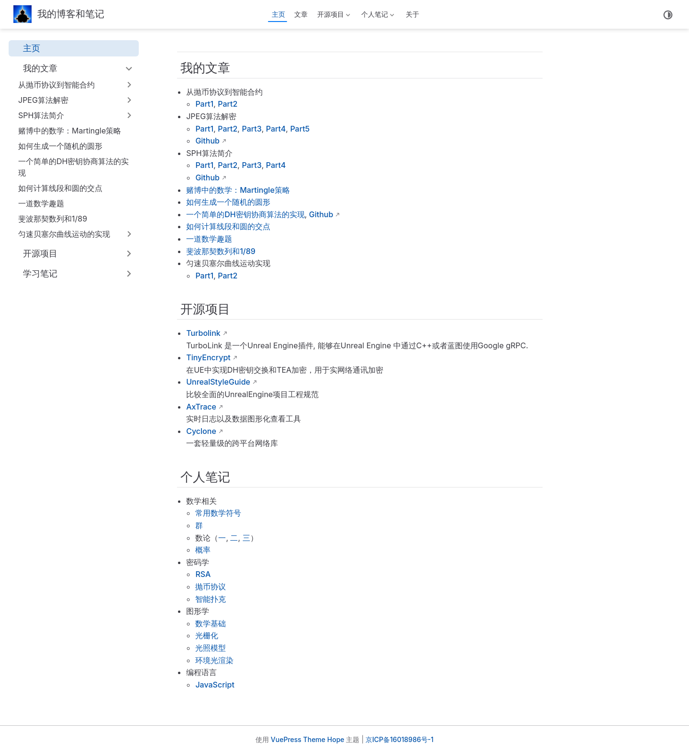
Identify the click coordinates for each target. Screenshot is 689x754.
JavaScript (214, 684)
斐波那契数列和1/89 (52, 218)
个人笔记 (377, 16)
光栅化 (206, 635)
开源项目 (332, 16)
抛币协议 (210, 586)
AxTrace (201, 406)
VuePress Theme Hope (307, 739)
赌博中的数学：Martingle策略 (69, 130)
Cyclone (201, 431)
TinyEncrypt (208, 357)
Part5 (300, 128)
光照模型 (210, 648)
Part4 (276, 128)
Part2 (227, 104)
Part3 (251, 128)
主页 (278, 14)
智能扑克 (210, 599)
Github (207, 140)
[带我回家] (58, 14)
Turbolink (203, 333)
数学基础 (210, 623)
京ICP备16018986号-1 (399, 739)
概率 (203, 549)
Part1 (204, 104)
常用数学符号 (218, 513)
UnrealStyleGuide (218, 382)
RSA (203, 574)
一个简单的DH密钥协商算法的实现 (73, 166)
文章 (301, 14)
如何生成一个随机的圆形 (60, 146)
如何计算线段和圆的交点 (60, 188)
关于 (412, 14)
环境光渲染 (214, 660)
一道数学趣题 (41, 203)
